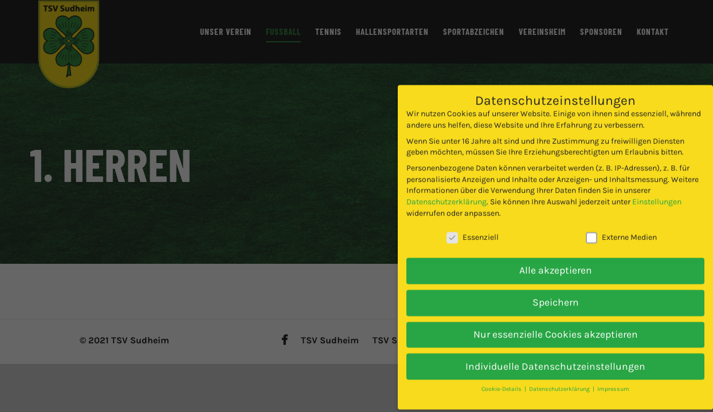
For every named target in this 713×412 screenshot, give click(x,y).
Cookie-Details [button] (502, 373)
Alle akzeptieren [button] (555, 254)
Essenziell (472, 221)
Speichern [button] (555, 285)
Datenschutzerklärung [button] (560, 373)
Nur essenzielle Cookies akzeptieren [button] (555, 317)
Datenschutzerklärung (446, 185)
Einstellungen (656, 185)
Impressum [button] (613, 373)
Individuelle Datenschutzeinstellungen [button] (555, 349)
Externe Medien (621, 221)
